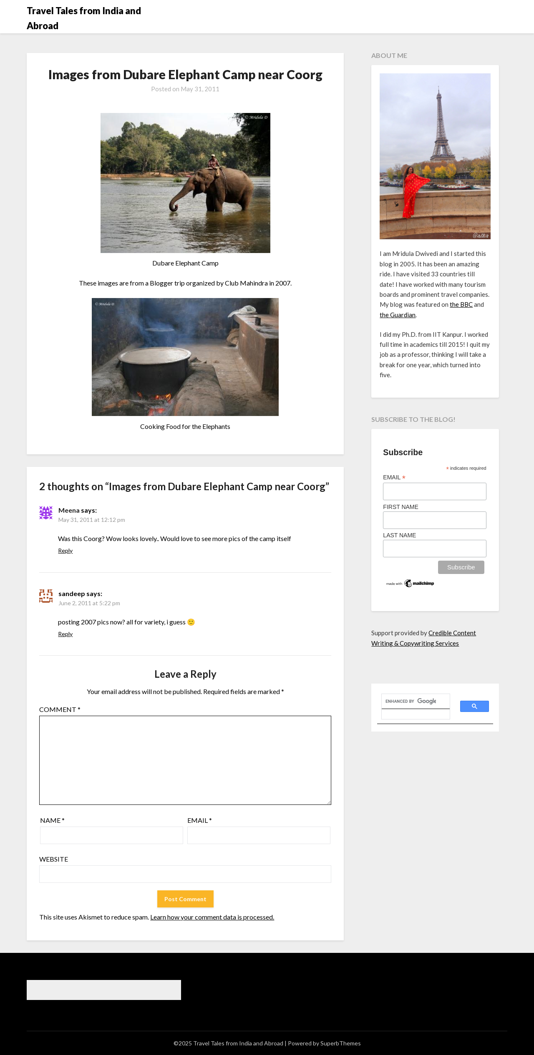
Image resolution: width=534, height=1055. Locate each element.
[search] (410, 702)
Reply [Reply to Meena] (65, 550)
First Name (400, 507)
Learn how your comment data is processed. (212, 917)
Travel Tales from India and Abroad (84, 18)
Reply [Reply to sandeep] (65, 633)
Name (52, 820)
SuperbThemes (340, 1043)
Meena (69, 510)
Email (199, 820)
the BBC (461, 304)
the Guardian (398, 314)
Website (53, 859)
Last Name (399, 535)
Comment (60, 709)
